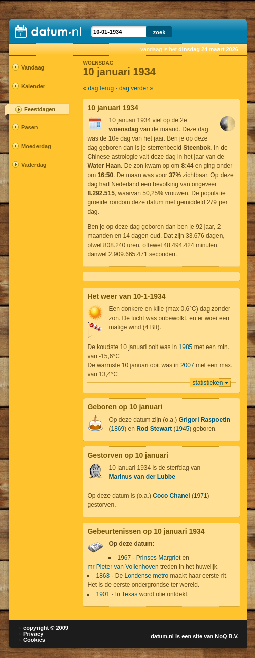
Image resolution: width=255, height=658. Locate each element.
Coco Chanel (171, 495)
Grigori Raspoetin (204, 419)
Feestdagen (39, 109)
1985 (186, 347)
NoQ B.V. (227, 636)
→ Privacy (29, 634)
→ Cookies (30, 640)
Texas (129, 594)
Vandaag (32, 67)
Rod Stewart (154, 428)
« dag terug (98, 88)
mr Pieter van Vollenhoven (122, 566)
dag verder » (136, 88)
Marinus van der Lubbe (141, 476)
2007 (187, 365)
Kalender (33, 86)
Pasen (29, 127)
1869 (117, 428)
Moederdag (35, 146)
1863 (103, 575)
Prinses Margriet (158, 557)
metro (161, 575)
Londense (138, 575)
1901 (103, 594)
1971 (200, 495)
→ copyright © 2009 (42, 628)
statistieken (208, 382)
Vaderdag (34, 165)
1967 (124, 557)
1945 (183, 428)
